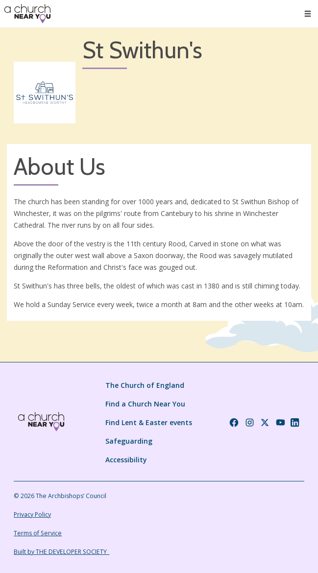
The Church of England (144, 385)
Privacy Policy (32, 514)
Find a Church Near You (145, 403)
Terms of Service (38, 533)
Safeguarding (128, 441)
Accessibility (126, 459)
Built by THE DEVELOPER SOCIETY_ (61, 552)
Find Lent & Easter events (148, 422)
